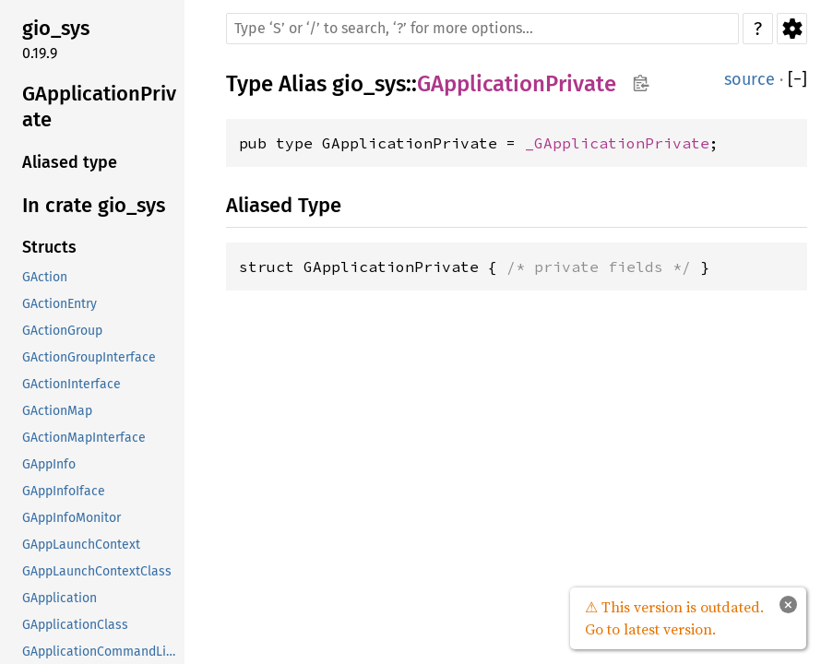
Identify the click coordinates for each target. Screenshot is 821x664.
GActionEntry (59, 304)
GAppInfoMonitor (71, 518)
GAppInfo (49, 464)
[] (797, 79)
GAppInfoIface (63, 491)
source (749, 79)
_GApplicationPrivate (617, 143)
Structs (49, 247)
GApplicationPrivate (99, 106)
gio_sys (55, 28)
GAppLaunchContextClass (97, 571)
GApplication (59, 598)
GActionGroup (62, 330)
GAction (44, 277)
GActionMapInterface (84, 437)
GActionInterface (71, 384)
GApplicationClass (75, 625)
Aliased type (69, 162)
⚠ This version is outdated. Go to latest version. (674, 618)
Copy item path (640, 83)
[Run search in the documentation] (482, 28)
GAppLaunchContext (81, 544)
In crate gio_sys (93, 205)
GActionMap (57, 411)
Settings (792, 28)
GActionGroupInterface (89, 357)
